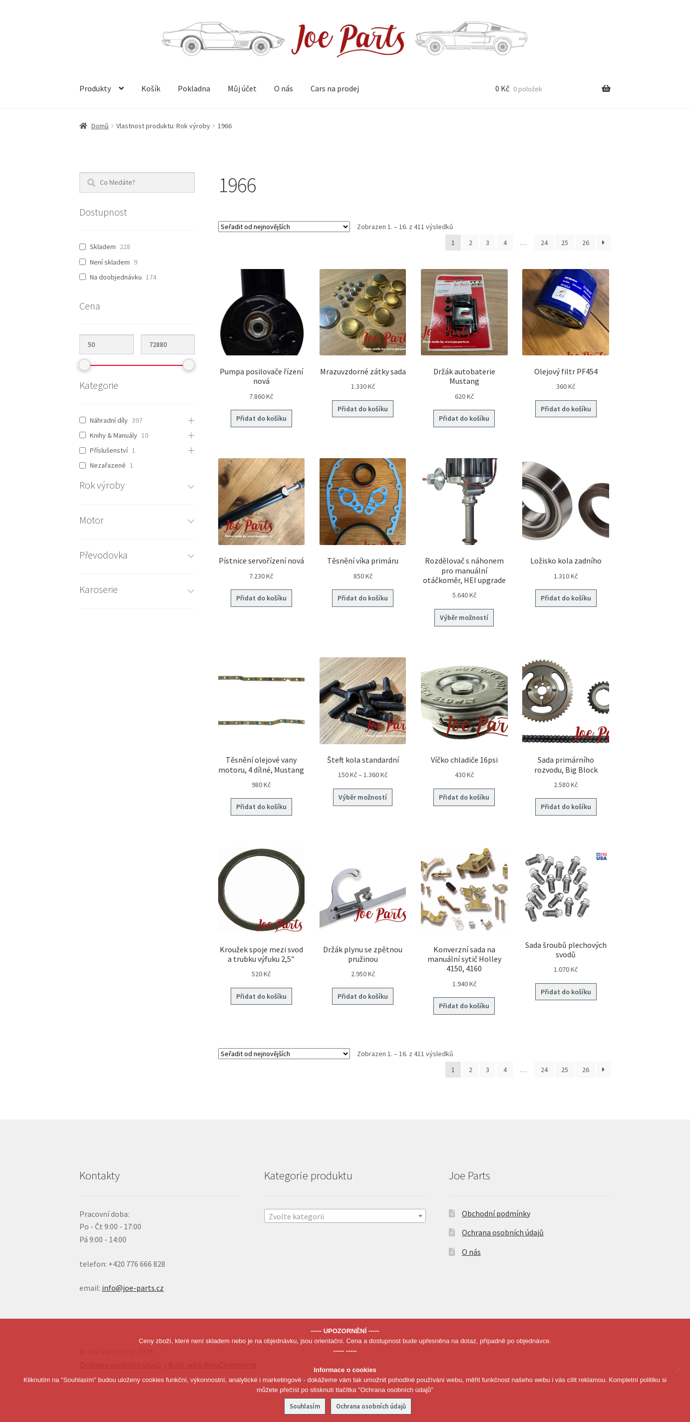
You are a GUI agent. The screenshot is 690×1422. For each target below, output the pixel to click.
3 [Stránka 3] (487, 242)
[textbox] (345, 1216)
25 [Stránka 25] (564, 242)
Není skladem (110, 262)
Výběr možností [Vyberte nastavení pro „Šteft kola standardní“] (363, 797)
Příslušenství (109, 450)
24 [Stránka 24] (544, 242)
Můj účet (242, 88)
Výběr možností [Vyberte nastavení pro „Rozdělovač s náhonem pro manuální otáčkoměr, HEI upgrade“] (464, 617)
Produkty (95, 88)
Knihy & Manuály (113, 435)
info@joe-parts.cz (133, 1288)
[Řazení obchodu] (284, 226)
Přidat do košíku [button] (261, 418)
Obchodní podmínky (496, 1213)
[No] (678, 1370)
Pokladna (194, 88)
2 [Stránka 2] (470, 242)
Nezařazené (108, 465)
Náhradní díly (109, 420)
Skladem (103, 246)
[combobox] (345, 1216)
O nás (283, 88)
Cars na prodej (335, 88)
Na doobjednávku (116, 277)
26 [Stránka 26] (585, 242)
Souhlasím (305, 1406)
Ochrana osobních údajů (503, 1232)
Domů (100, 125)
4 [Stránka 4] (505, 242)
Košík (150, 88)
